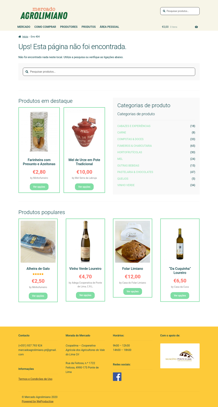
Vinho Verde (126, 185)
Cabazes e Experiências (133, 126)
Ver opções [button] (39, 186)
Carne (121, 132)
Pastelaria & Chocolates (135, 172)
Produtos (89, 26)
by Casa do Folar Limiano (132, 282)
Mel (120, 159)
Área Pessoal (109, 26)
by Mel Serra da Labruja (84, 178)
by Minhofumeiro (39, 178)
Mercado (23, 26)
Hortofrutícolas (129, 152)
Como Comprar (45, 26)
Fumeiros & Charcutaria (134, 145)
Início (25, 36)
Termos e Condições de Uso (35, 379)
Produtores (68, 26)
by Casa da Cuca (180, 286)
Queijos (122, 178)
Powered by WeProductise (37, 401)
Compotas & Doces (130, 139)
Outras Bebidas (128, 165)
